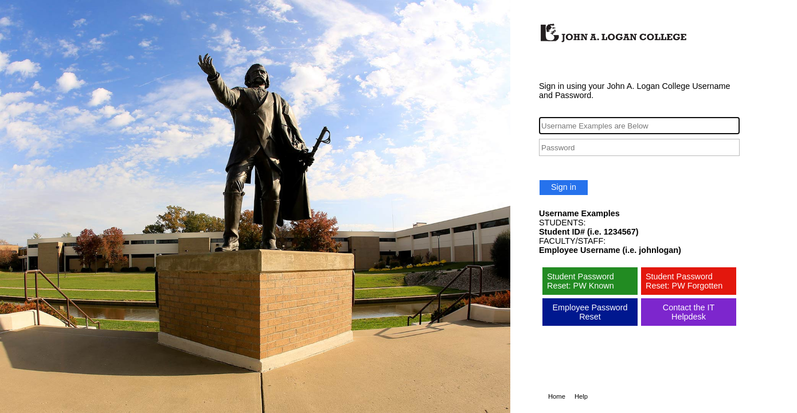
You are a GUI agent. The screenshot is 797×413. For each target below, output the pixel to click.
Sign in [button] (563, 187)
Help (581, 396)
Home (556, 396)
